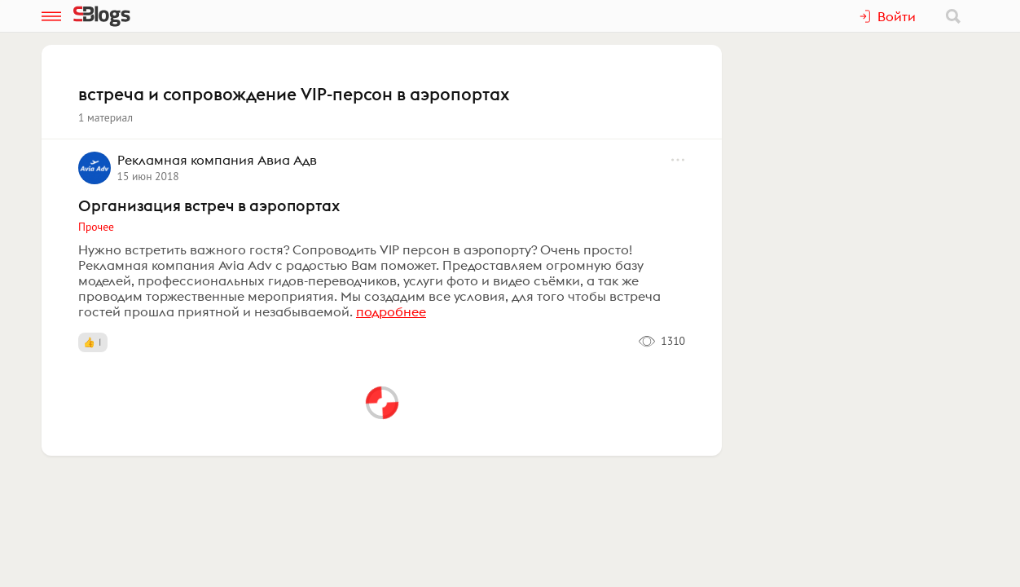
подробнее (391, 311)
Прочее (96, 226)
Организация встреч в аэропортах (209, 205)
